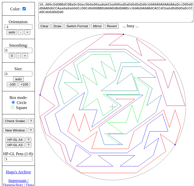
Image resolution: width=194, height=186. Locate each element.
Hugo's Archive (18, 172)
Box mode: (19, 97)
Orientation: (18, 22)
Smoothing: (18, 45)
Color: (15, 9)
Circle (22, 102)
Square (21, 107)
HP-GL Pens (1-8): (18, 154)
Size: (18, 69)
